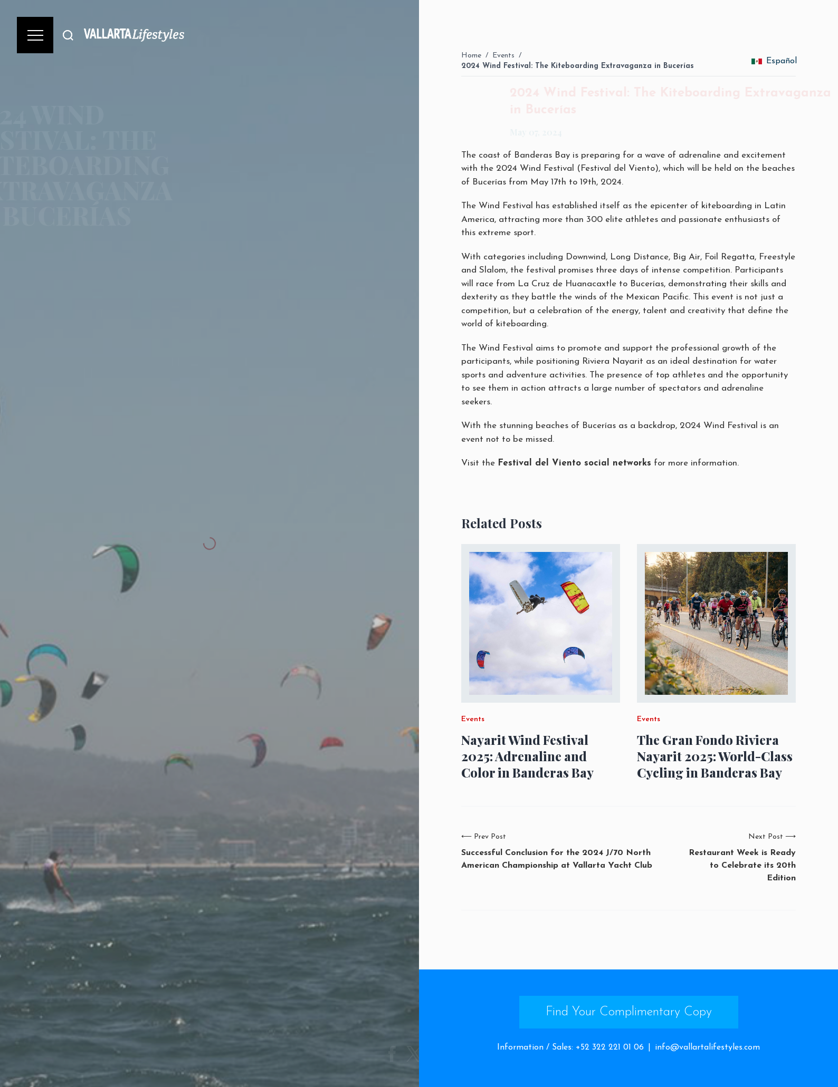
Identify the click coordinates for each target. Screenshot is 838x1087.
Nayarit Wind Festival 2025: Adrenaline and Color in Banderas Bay (527, 756)
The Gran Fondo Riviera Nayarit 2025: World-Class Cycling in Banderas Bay (715, 756)
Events (503, 56)
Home (471, 56)
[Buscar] (68, 35)
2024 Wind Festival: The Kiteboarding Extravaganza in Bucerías (577, 66)
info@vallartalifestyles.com (707, 1047)
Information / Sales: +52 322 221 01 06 (570, 1047)
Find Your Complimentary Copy (629, 1012)
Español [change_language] (774, 61)
